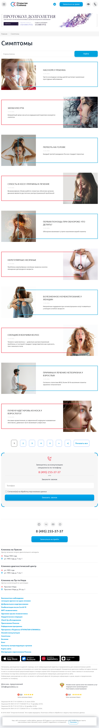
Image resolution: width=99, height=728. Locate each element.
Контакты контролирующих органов (16, 645)
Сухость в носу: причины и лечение (28, 184)
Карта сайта (6, 649)
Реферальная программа (11, 626)
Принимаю (73, 722)
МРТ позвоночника (9, 610)
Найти (86, 54)
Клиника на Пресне (11, 549)
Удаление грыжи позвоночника (14, 613)
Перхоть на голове (54, 147)
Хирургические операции (11, 617)
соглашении (62, 722)
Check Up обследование (11, 620)
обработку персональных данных (33, 491)
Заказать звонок (49, 498)
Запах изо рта (16, 108)
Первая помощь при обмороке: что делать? (64, 223)
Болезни (4, 639)
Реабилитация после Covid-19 (13, 607)
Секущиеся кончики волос (23, 335)
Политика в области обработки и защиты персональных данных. (63, 712)
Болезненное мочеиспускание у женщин (62, 298)
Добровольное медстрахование (14, 604)
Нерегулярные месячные (22, 260)
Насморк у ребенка (54, 70)
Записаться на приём (49, 539)
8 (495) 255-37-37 (95, 4)
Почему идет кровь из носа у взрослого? (25, 412)
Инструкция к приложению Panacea (16, 652)
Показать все (81, 443)
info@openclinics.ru (9, 686)
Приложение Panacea (10, 623)
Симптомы (5, 636)
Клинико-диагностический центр (18, 566)
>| (68, 443)
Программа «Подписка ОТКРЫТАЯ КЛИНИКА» (20, 629)
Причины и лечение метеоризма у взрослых (63, 374)
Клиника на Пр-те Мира (13, 580)
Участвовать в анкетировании (76, 689)
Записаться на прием (71, 4)
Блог (3, 642)
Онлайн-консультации (10, 633)
